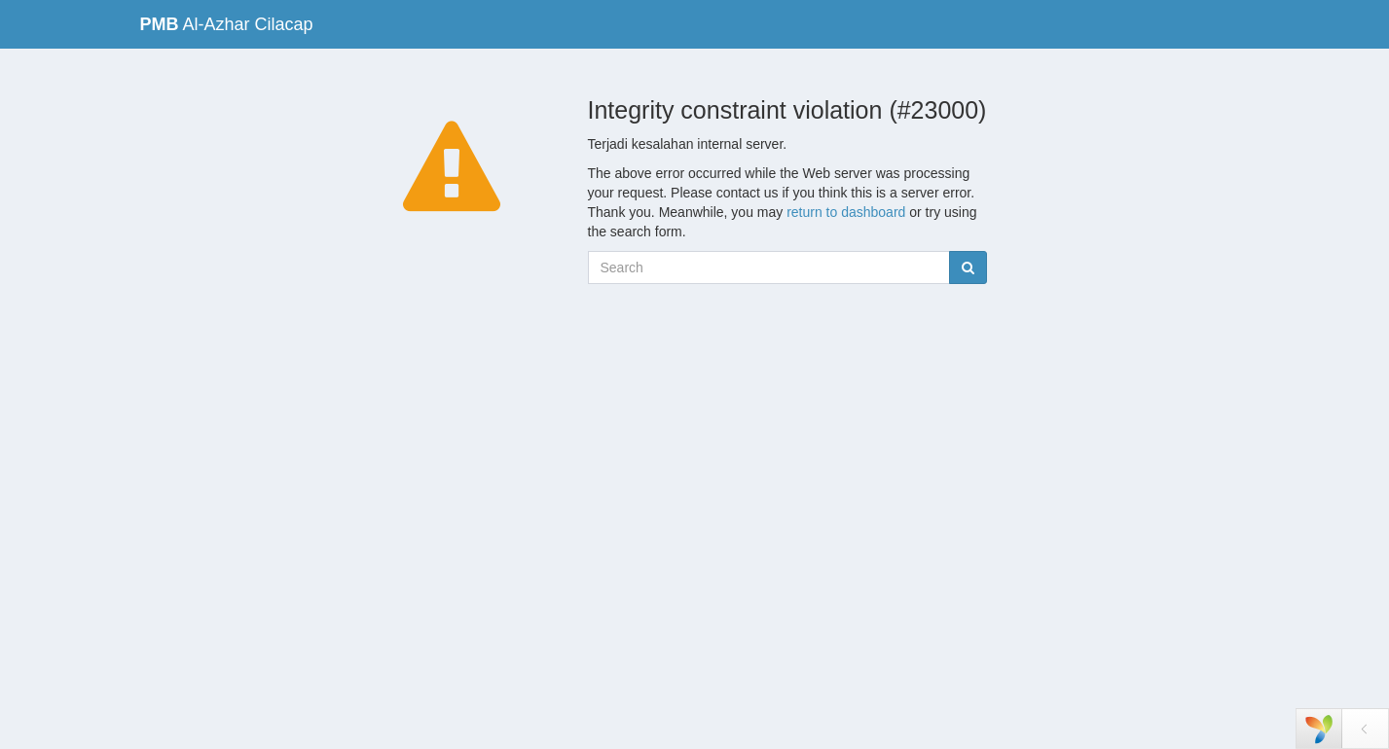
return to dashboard (845, 212)
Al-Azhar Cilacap (226, 24)
